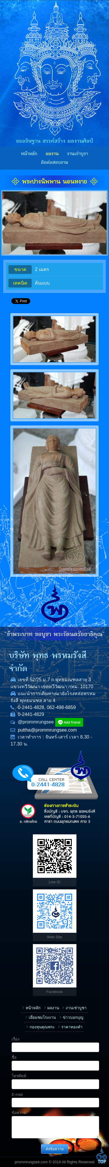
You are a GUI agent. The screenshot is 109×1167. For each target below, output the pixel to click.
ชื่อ (14, 1057)
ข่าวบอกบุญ (73, 1017)
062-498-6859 (61, 707)
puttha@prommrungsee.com (47, 730)
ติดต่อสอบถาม (54, 162)
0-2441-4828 (31, 707)
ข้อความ (19, 1113)
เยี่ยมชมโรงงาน (42, 1017)
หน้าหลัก (29, 153)
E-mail (17, 1094)
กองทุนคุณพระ (42, 1027)
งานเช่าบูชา (77, 153)
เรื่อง (15, 1039)
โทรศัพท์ (19, 1076)
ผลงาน (52, 153)
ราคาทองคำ (72, 1027)
